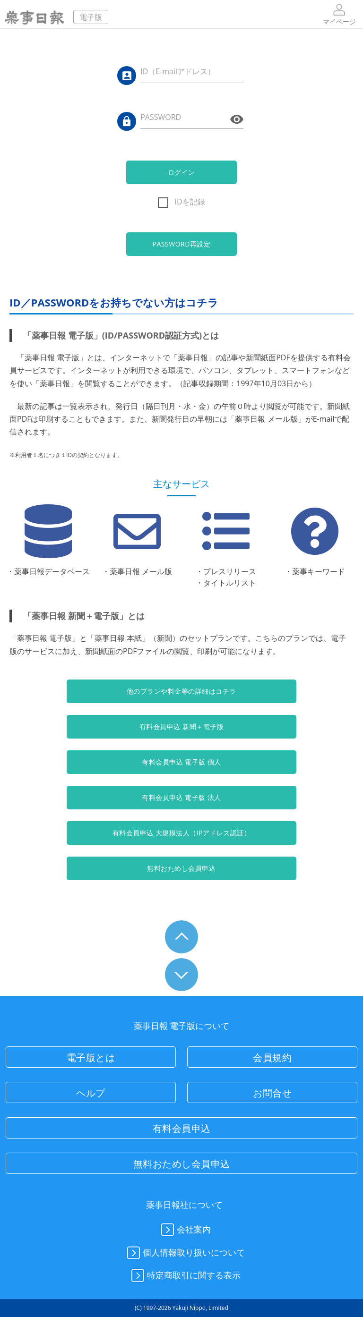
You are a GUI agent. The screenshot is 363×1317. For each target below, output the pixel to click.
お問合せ (272, 1093)
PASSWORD (160, 117)
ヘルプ (90, 1093)
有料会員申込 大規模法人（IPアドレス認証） (181, 832)
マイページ (339, 14)
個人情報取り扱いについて (184, 1253)
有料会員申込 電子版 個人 (181, 761)
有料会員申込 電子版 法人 (181, 797)
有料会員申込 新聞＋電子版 (181, 726)
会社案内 (184, 1230)
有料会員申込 (182, 1128)
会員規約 (272, 1057)
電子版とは (91, 1057)
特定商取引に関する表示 (184, 1276)
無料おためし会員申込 (181, 868)
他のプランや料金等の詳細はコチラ (181, 691)
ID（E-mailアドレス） (177, 71)
